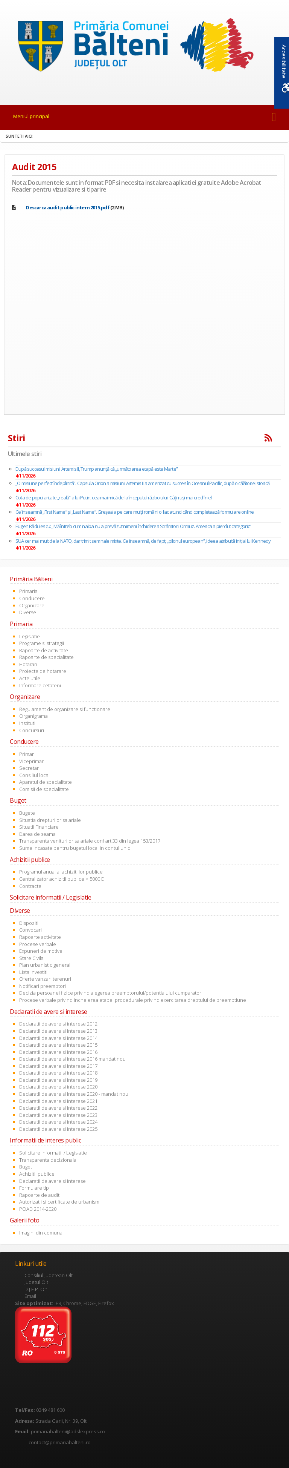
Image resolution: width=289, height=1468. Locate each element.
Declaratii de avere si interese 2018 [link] (58, 1072)
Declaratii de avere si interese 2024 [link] (58, 1121)
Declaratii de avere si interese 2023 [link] (58, 1115)
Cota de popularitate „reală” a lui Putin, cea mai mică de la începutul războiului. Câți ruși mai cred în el (113, 497)
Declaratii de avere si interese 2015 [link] (58, 1044)
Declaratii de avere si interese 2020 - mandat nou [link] (73, 1093)
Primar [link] (26, 754)
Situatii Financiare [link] (39, 826)
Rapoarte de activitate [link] (43, 650)
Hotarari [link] (28, 664)
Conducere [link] (32, 598)
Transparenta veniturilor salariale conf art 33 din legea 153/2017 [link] (89, 840)
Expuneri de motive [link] (40, 950)
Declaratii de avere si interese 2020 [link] (58, 1086)
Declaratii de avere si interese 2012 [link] (58, 1023)
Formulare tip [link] (34, 1187)
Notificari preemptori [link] (42, 986)
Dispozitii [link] (29, 923)
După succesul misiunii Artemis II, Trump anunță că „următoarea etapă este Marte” (96, 468)
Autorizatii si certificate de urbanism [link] (59, 1201)
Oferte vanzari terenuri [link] (45, 978)
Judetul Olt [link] (36, 1282)
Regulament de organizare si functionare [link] (64, 709)
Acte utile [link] (29, 678)
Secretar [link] (29, 768)
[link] (144, 47)
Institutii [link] (28, 723)
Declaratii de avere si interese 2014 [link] (58, 1038)
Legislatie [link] (29, 636)
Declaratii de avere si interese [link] (52, 1181)
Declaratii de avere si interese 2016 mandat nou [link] (72, 1058)
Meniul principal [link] (31, 116)
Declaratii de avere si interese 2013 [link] (58, 1030)
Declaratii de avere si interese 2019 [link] (58, 1079)
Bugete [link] (27, 812)
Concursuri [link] (31, 730)
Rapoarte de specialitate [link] (46, 657)
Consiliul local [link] (34, 775)
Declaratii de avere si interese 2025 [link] (58, 1129)
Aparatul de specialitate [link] (45, 782)
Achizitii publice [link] (37, 1173)
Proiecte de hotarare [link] (42, 671)
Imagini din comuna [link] (40, 1232)
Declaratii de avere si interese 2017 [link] (58, 1066)
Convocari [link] (30, 929)
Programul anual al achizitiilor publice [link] (61, 871)
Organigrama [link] (33, 716)
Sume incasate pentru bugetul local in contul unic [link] (74, 848)
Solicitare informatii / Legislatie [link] (53, 1152)
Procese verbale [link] (37, 944)
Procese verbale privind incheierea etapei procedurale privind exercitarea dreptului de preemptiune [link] (132, 1000)
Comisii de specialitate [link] (44, 789)
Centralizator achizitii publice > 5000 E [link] (61, 878)
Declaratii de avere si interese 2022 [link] (58, 1107)
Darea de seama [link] (37, 834)
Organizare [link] (31, 605)
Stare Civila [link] (31, 958)
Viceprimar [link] (31, 761)
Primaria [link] (28, 591)
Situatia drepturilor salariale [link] (50, 820)
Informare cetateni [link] (40, 685)
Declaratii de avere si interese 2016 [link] (58, 1052)
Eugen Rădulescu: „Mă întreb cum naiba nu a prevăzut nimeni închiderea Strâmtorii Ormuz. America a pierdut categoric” (133, 526)
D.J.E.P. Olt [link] (35, 1289)
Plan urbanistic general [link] (44, 964)
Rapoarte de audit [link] (39, 1195)
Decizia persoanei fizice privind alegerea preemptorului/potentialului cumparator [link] (110, 992)
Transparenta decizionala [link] (47, 1159)
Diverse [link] (27, 612)
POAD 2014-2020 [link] (37, 1208)
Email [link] (30, 1296)
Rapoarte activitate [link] (40, 937)
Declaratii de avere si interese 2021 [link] (58, 1101)
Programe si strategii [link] (41, 643)
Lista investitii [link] (34, 972)
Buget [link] (25, 1166)
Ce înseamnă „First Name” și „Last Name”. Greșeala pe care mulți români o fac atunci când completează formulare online (134, 511)
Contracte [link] (30, 886)
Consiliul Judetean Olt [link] (48, 1275)
